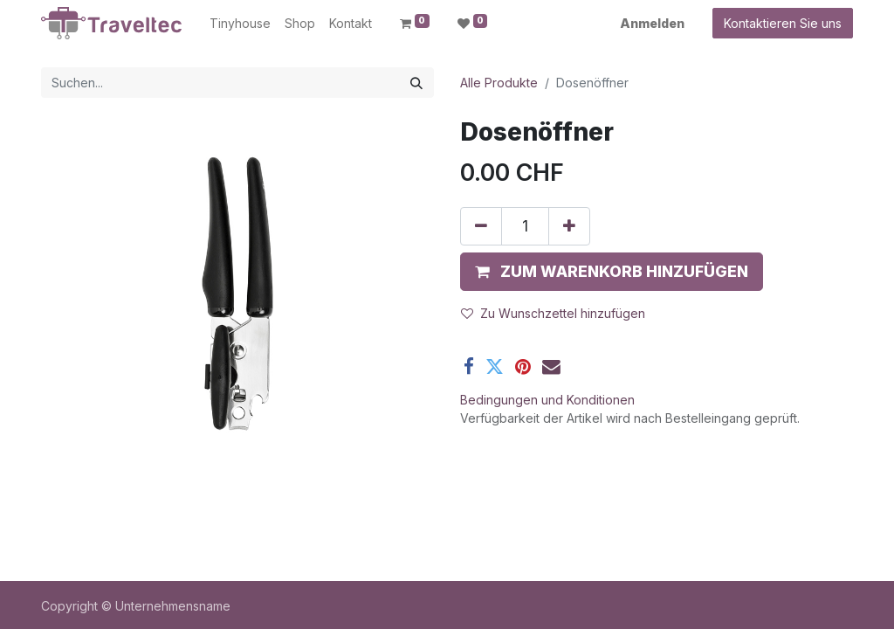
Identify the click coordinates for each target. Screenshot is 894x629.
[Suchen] (416, 82)
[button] (611, 271)
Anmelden (652, 23)
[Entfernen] (481, 226)
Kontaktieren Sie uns (783, 23)
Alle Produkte (499, 82)
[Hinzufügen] (569, 226)
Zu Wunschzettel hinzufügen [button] (553, 313)
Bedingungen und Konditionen (547, 399)
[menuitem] (240, 23)
